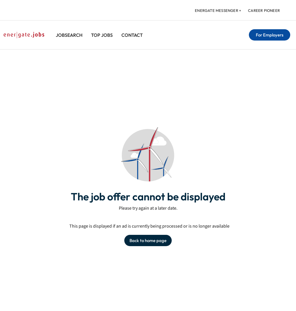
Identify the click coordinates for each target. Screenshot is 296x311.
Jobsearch (69, 35)
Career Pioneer (264, 10)
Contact (132, 35)
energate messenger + (218, 10)
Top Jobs (102, 35)
